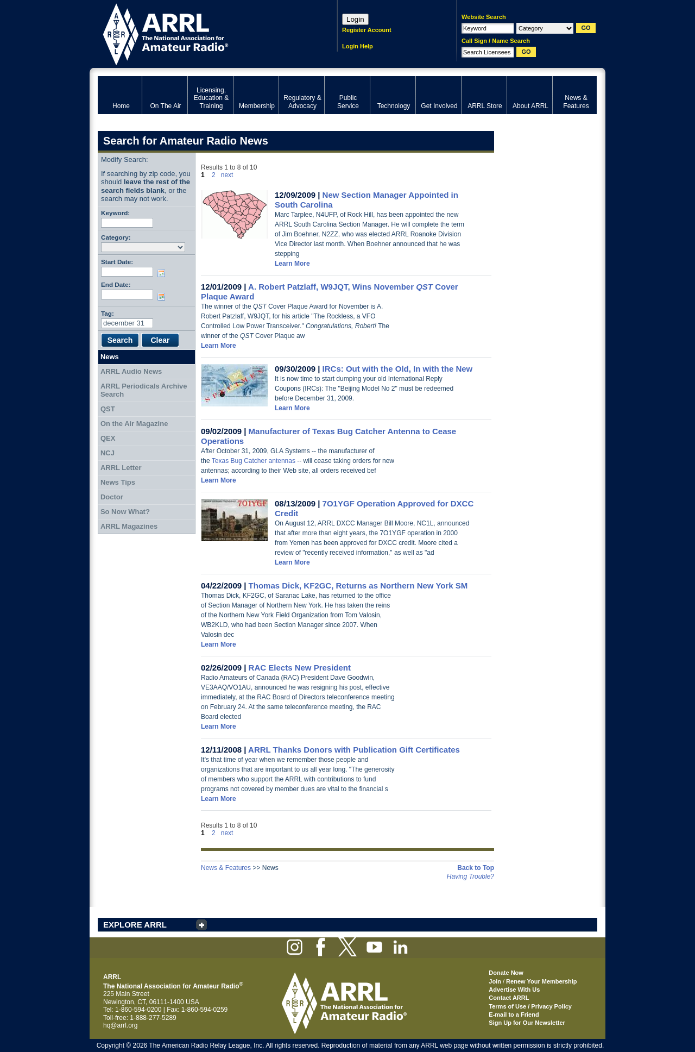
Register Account (366, 30)
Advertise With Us (514, 989)
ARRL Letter (121, 468)
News (109, 357)
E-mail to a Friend (514, 1014)
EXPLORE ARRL (135, 924)
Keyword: (115, 212)
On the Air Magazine (134, 423)
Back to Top (475, 868)
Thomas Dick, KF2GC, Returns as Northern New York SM (358, 585)
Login (355, 19)
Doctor (111, 497)
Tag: (107, 313)
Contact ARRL (509, 997)
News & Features (226, 868)
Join (495, 981)
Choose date (163, 273)
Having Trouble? (470, 876)
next (227, 175)
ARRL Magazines (128, 526)
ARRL (203, 33)
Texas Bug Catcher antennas (253, 461)
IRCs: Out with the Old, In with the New (398, 368)
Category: (116, 237)
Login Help (357, 46)
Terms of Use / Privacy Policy (530, 1006)
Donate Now (506, 972)
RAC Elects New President (300, 667)
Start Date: (117, 261)
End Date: (116, 284)
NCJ (107, 453)
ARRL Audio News (131, 371)
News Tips (117, 482)
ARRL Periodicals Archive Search (143, 390)
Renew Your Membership (541, 981)
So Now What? (125, 512)
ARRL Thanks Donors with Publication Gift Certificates (354, 749)
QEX (107, 438)
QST (107, 409)
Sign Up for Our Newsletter (527, 1022)
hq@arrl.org (120, 1025)
